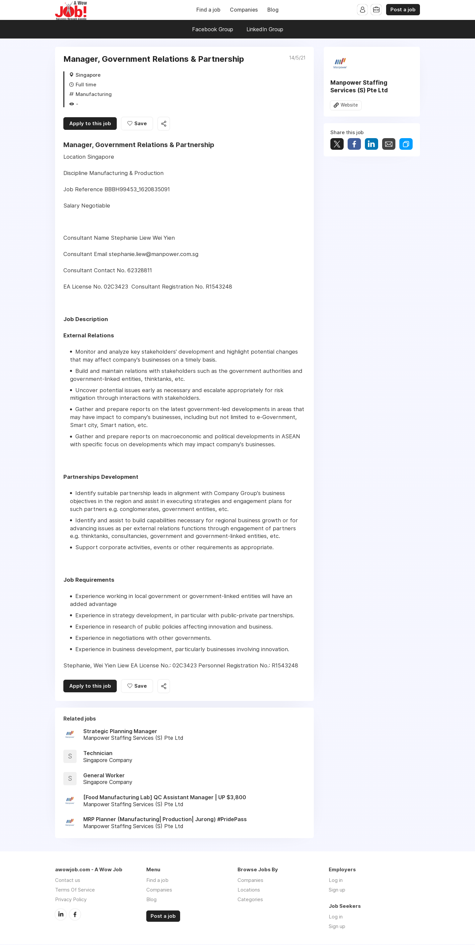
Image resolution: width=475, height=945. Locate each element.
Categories (250, 900)
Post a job (403, 10)
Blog (273, 10)
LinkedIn (60, 914)
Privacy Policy (71, 900)
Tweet (337, 144)
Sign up (337, 890)
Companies (244, 10)
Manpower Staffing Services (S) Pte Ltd (359, 86)
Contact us (67, 881)
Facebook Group (212, 29)
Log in (336, 881)
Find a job (208, 10)
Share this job (164, 124)
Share (354, 144)
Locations (249, 890)
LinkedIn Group (264, 29)
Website (349, 105)
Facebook (75, 914)
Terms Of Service (75, 890)
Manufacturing (94, 94)
